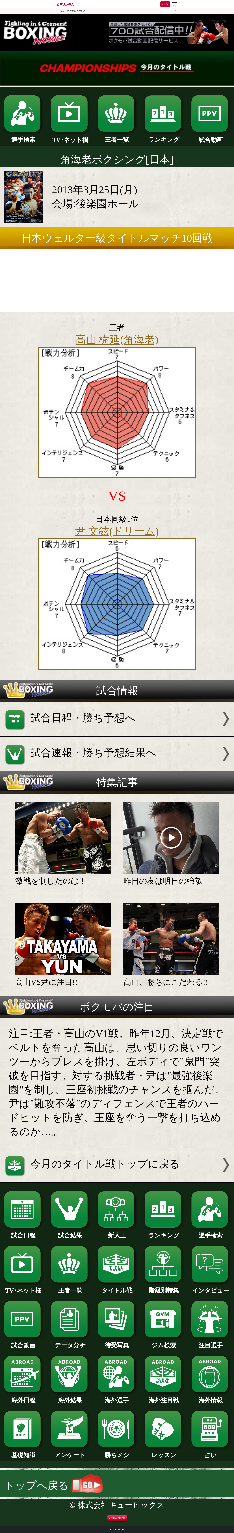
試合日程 (23, 1232)
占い (210, 1452)
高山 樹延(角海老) (117, 339)
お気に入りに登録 (117, 1518)
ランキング (164, 136)
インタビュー (210, 1287)
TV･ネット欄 (70, 137)
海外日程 (23, 1397)
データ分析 (70, 1342)
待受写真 (117, 1342)
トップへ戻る (53, 1485)
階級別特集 (164, 1287)
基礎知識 (23, 1452)
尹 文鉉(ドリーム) (117, 531)
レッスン (164, 1452)
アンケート (70, 1452)
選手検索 (23, 136)
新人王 (117, 1232)
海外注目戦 (164, 1397)
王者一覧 (117, 136)
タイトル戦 (117, 1287)
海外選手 (117, 1397)
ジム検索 (164, 1342)
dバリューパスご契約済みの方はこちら (73, 11)
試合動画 (210, 137)
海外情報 (210, 1397)
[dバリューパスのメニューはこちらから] (174, 4)
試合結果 (70, 1232)
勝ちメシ (117, 1452)
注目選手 (210, 1342)
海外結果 (70, 1397)
